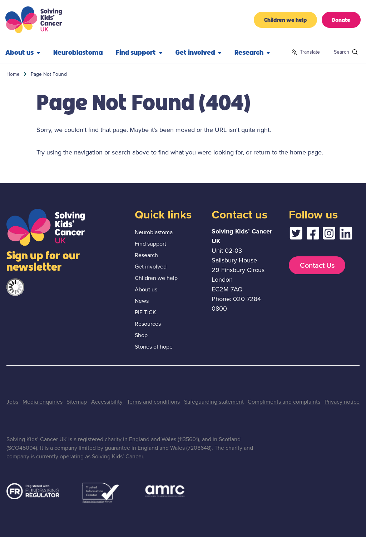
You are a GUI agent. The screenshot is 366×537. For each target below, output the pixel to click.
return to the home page (287, 152)
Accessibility (107, 402)
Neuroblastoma (78, 52)
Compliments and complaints (284, 402)
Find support (139, 51)
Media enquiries (43, 402)
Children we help (285, 19)
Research (252, 51)
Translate (305, 52)
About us (146, 289)
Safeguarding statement (214, 402)
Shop (141, 335)
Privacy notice (342, 402)
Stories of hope (154, 347)
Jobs (12, 402)
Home (13, 74)
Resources (148, 324)
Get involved (198, 51)
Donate (341, 19)
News (142, 301)
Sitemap (76, 402)
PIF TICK (145, 312)
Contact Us (317, 265)
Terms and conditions (153, 402)
